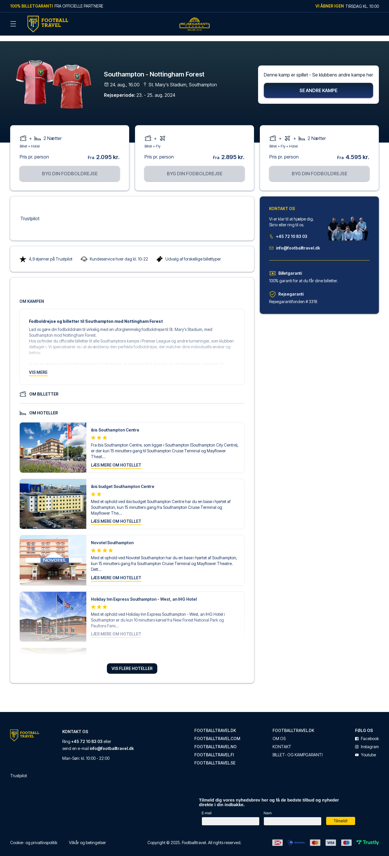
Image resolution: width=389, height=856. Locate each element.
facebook (367, 732)
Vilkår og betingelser (87, 836)
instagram (367, 740)
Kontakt (282, 740)
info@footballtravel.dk (294, 241)
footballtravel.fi (214, 748)
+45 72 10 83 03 (288, 229)
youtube (365, 748)
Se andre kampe (318, 84)
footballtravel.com (217, 732)
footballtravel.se (214, 756)
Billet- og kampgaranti (298, 748)
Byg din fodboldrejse (70, 167)
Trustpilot (29, 212)
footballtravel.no (215, 740)
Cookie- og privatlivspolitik (33, 836)
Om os (279, 732)
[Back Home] (48, 24)
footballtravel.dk (215, 724)
